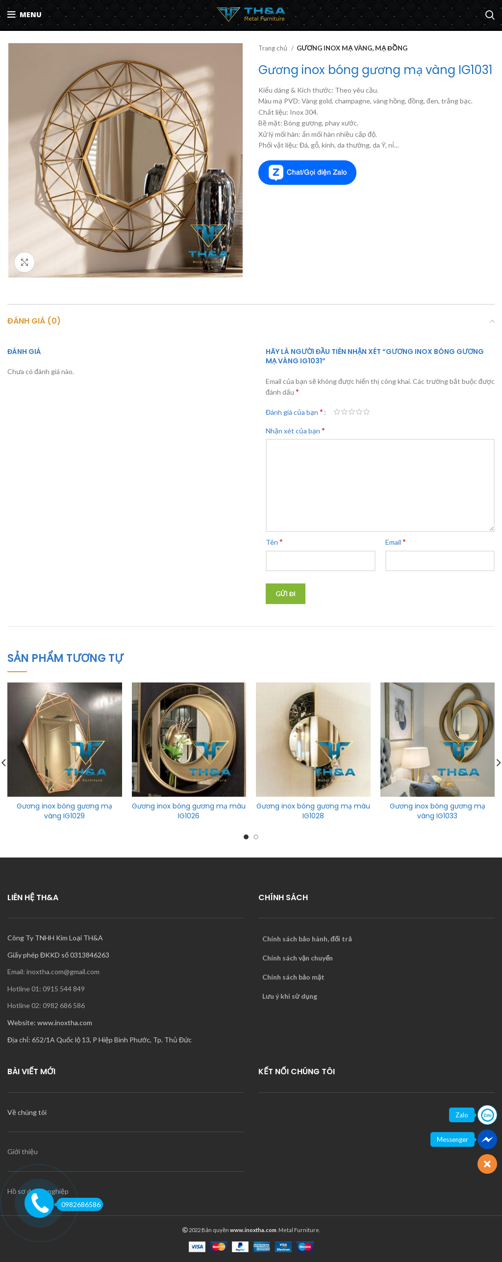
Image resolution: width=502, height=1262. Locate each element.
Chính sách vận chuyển (297, 958)
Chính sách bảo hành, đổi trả (306, 938)
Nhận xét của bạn (295, 430)
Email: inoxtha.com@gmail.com (53, 971)
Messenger (452, 1139)
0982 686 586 (64, 1005)
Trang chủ (273, 48)
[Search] (490, 15)
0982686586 (78, 1204)
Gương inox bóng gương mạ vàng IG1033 (437, 811)
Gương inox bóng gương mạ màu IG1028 (313, 811)
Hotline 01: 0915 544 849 (46, 988)
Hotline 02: (25, 1005)
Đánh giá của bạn (294, 412)
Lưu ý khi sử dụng (289, 996)
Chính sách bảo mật (293, 977)
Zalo (461, 1115)
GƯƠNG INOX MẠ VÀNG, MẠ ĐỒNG (352, 48)
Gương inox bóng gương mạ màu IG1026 (189, 811)
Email (395, 541)
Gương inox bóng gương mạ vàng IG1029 (64, 811)
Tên (274, 541)
